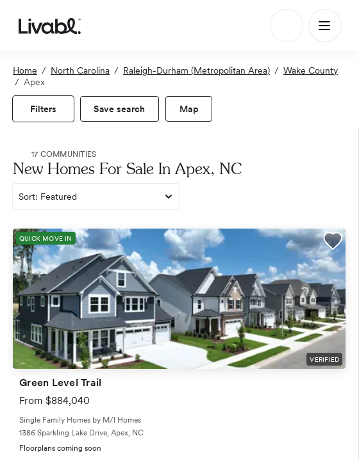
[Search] (287, 26)
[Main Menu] (325, 26)
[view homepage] (50, 25)
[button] (332, 243)
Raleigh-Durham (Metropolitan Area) (196, 70)
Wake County (310, 70)
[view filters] (43, 109)
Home (25, 70)
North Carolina (80, 70)
